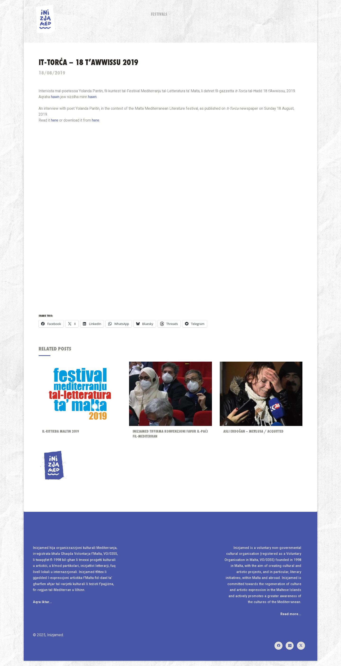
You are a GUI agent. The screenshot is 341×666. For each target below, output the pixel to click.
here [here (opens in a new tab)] (55, 121)
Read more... (290, 618)
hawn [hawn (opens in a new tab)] (56, 98)
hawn (93, 98)
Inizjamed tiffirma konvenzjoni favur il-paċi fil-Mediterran (167, 436)
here (96, 121)
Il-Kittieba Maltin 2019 (61, 433)
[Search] (304, 14)
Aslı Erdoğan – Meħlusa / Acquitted (254, 433)
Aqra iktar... (42, 606)
